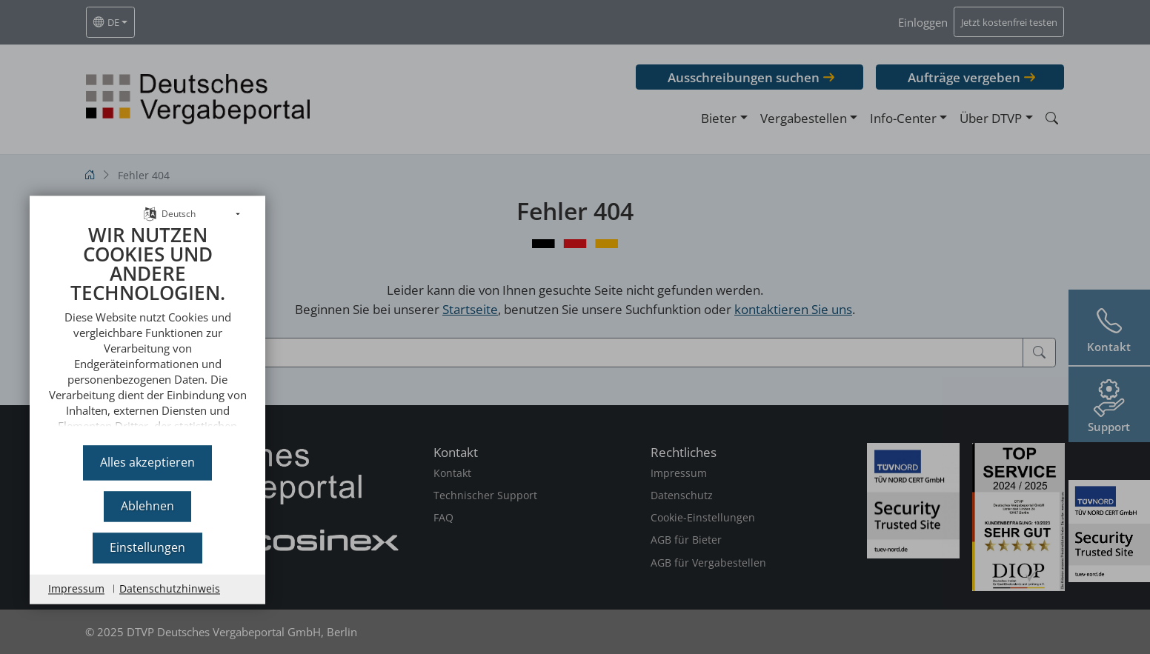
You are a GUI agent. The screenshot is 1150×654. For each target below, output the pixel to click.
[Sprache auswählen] (150, 198)
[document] (147, 322)
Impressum (76, 588)
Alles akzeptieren (147, 462)
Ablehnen (147, 506)
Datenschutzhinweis (169, 588)
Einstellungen (147, 547)
